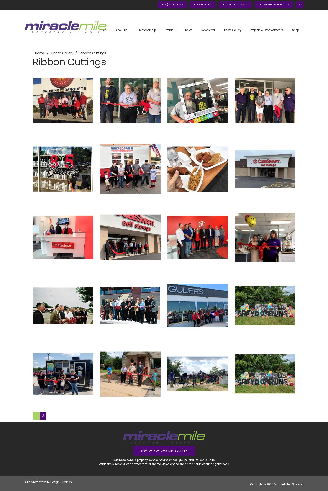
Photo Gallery (232, 30)
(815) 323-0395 (172, 4)
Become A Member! (235, 4)
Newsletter (208, 30)
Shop (295, 30)
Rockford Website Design (43, 482)
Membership (147, 30)
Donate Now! (203, 4)
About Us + (123, 30)
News (188, 30)
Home (40, 53)
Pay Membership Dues (274, 4)
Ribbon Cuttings (93, 53)
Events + (170, 30)
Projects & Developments (266, 30)
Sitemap (297, 484)
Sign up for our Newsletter (164, 450)
